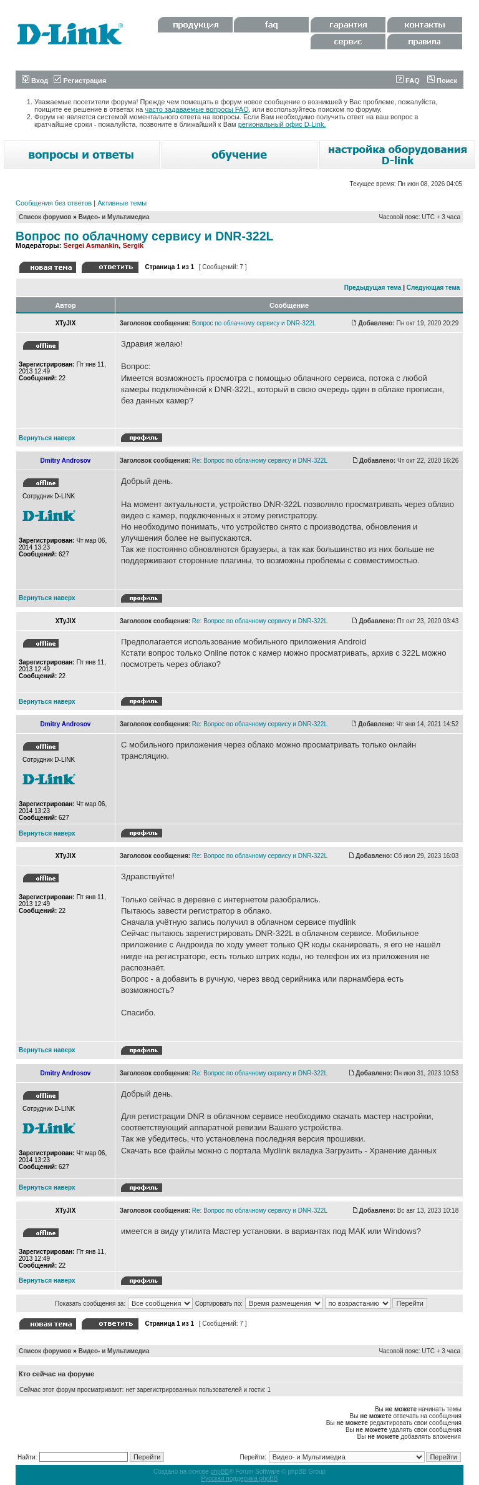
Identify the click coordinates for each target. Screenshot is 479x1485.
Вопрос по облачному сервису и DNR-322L (144, 236)
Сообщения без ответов (54, 203)
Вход (35, 80)
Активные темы (122, 203)
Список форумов (45, 217)
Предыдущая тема (373, 287)
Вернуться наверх (47, 438)
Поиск (442, 80)
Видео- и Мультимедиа (114, 217)
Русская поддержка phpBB (239, 1478)
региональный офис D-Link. (282, 124)
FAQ (408, 80)
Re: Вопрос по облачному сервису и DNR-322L (259, 460)
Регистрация (80, 80)
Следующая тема (433, 287)
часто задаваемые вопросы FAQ (197, 109)
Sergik (132, 245)
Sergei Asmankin (91, 245)
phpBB (219, 1471)
